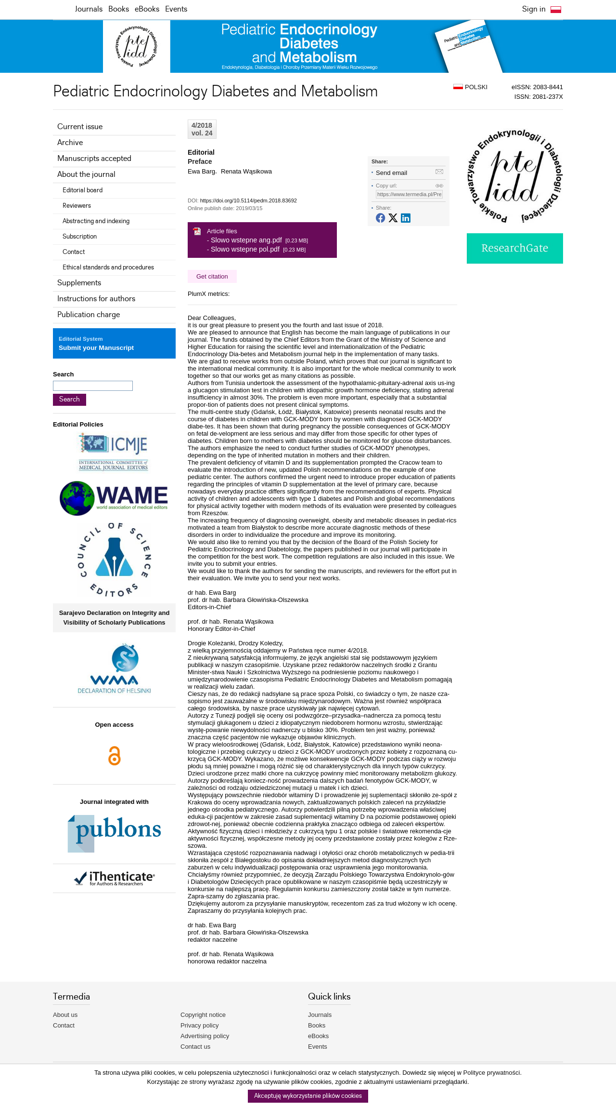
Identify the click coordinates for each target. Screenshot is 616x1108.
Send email (391, 172)
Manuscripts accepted (94, 159)
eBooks (147, 9)
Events (176, 9)
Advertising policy (204, 1036)
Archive (70, 143)
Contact (74, 252)
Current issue (80, 127)
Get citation (212, 276)
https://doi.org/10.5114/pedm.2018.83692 (248, 200)
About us (65, 1014)
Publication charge (88, 315)
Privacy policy (199, 1025)
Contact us (195, 1046)
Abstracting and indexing (96, 221)
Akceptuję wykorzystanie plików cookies (308, 1096)
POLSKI (470, 87)
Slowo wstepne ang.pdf (246, 240)
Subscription (80, 236)
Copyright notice (203, 1014)
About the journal (86, 175)
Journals (89, 9)
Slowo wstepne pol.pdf (245, 249)
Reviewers (77, 205)
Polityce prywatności (491, 1072)
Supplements (79, 283)
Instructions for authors (96, 299)
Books (118, 9)
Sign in (534, 9)
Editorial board (83, 190)
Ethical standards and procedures (108, 267)
